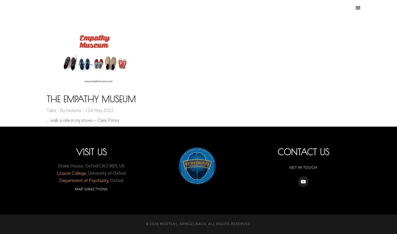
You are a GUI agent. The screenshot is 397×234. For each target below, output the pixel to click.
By (70, 110)
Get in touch (303, 167)
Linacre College (71, 173)
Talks (51, 110)
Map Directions (91, 189)
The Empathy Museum (91, 99)
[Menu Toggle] (358, 7)
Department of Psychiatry (83, 180)
